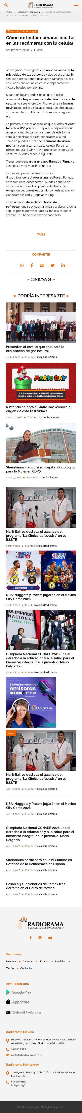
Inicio (9, 12)
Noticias (44, 961)
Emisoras (11, 961)
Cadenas (28, 961)
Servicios (60, 961)
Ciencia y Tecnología (29, 12)
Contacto (26, 968)
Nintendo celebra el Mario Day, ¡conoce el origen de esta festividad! (39, 409)
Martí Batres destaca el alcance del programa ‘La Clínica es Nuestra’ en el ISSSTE (36, 536)
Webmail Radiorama (23, 1012)
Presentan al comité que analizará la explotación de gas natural (35, 349)
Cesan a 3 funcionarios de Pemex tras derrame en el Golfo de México (35, 886)
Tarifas (10, 968)
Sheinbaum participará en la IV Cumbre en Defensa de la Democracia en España (39, 862)
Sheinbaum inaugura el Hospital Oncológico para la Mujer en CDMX (40, 469)
